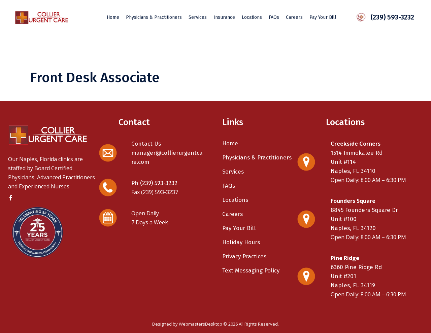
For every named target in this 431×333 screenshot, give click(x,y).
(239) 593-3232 (388, 17)
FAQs (228, 185)
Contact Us (146, 143)
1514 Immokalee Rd (357, 152)
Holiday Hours (241, 242)
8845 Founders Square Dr (364, 210)
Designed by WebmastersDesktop (187, 324)
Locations (235, 200)
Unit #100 (344, 219)
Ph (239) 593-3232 (154, 183)
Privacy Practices (244, 256)
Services (233, 171)
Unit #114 (343, 161)
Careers (232, 214)
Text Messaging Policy (250, 270)
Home (230, 143)
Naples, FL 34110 (353, 171)
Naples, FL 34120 (353, 228)
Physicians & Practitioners (257, 157)
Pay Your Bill (239, 228)
